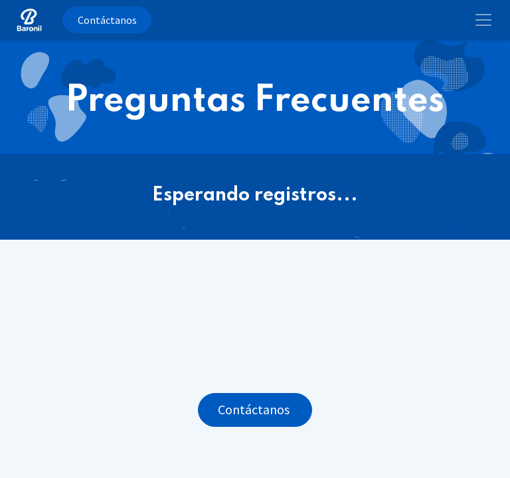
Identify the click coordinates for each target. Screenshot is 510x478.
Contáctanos (107, 20)
